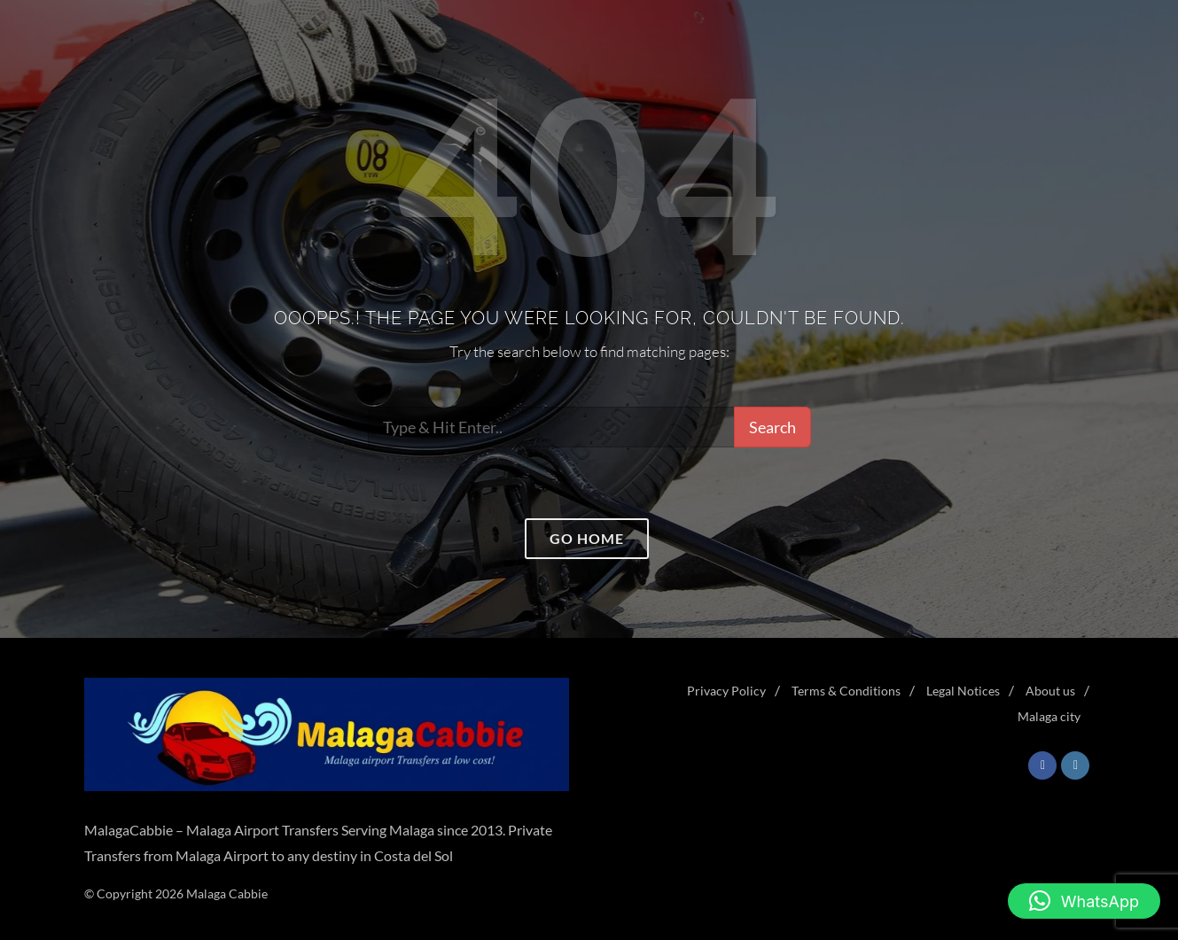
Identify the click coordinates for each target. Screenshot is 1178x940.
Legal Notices (963, 690)
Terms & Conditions (846, 690)
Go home (587, 538)
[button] (1084, 901)
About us (1050, 690)
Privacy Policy (726, 690)
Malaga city (1049, 716)
